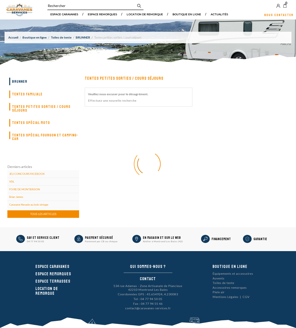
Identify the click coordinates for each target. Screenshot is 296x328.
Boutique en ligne (187, 14)
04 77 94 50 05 (35, 241)
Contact (148, 279)
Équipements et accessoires (233, 273)
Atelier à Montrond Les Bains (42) (163, 241)
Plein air (219, 292)
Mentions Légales (225, 297)
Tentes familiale (27, 94)
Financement (221, 239)
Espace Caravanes (64, 14)
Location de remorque (145, 14)
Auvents (218, 278)
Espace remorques (102, 14)
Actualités (219, 14)
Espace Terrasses (52, 281)
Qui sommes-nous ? (148, 266)
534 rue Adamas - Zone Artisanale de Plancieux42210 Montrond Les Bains (147, 287)
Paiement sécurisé (99, 238)
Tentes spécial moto (31, 122)
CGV (246, 297)
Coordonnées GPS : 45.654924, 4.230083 (148, 294)
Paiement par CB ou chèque (101, 241)
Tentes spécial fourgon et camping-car (45, 137)
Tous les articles (43, 214)
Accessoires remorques (230, 287)
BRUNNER (19, 81)
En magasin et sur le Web (162, 238)
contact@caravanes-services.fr (148, 308)
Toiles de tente (223, 283)
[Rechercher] (95, 6)
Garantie (260, 239)
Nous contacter (279, 15)
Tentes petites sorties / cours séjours (41, 108)
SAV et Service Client (43, 238)
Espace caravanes (52, 266)
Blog (291, 5)
